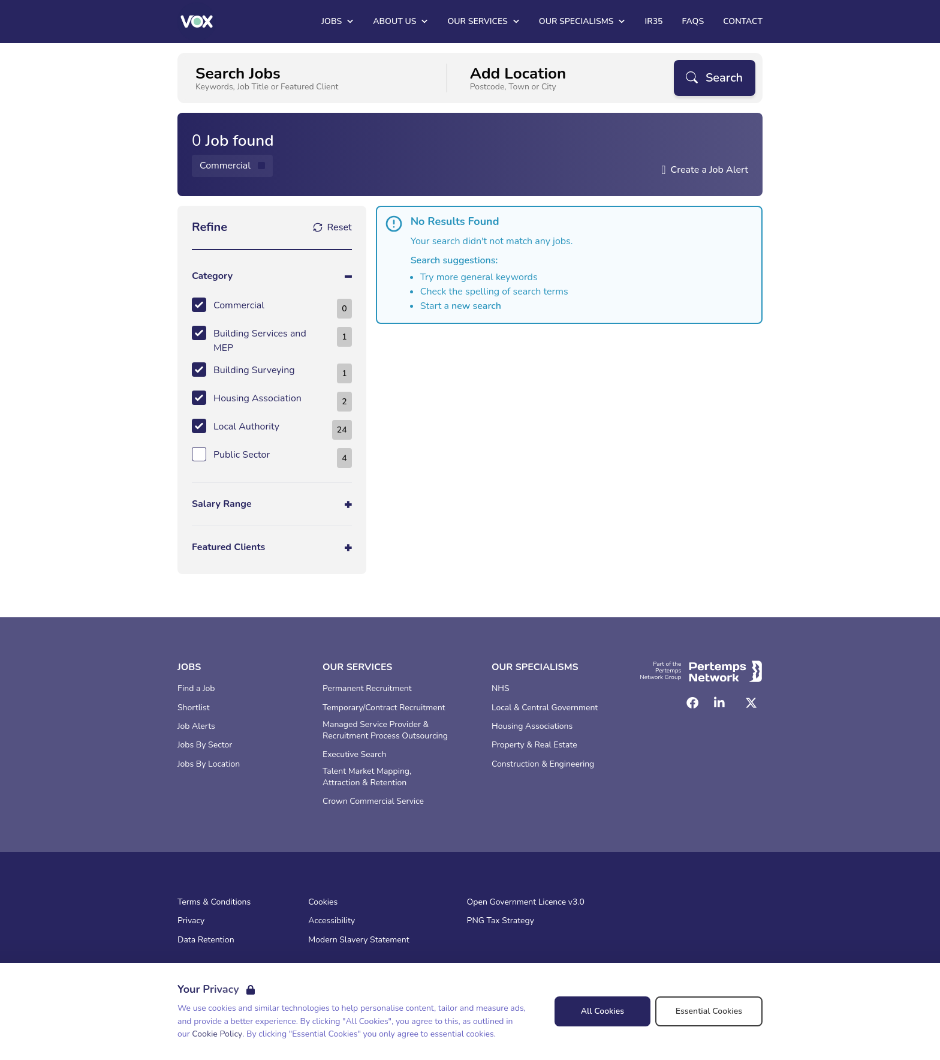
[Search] (714, 78)
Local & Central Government (545, 707)
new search (476, 306)
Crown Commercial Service (373, 801)
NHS (501, 688)
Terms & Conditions (214, 902)
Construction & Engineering (543, 764)
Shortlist (193, 707)
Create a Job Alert (709, 169)
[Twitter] (751, 703)
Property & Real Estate (534, 745)
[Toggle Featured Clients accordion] (272, 547)
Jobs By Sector (204, 745)
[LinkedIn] (719, 703)
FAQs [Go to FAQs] (693, 21)
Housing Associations (532, 726)
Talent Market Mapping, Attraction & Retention (367, 777)
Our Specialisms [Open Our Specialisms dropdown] (582, 21)
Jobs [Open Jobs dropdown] (337, 21)
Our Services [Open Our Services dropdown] (483, 21)
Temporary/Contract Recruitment (384, 707)
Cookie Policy (217, 1034)
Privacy (190, 920)
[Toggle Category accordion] (272, 276)
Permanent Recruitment (367, 688)
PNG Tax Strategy (500, 920)
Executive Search (354, 754)
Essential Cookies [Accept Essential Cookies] (709, 1011)
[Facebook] (692, 703)
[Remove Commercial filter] (232, 166)
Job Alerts (196, 726)
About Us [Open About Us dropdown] (400, 21)
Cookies (323, 902)
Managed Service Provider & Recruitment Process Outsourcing (385, 730)
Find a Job (196, 688)
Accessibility (331, 920)
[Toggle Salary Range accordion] (272, 504)
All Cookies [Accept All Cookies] (602, 1011)
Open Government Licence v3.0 (526, 902)
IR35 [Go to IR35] (653, 21)
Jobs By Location (208, 764)
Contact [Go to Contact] (743, 21)
